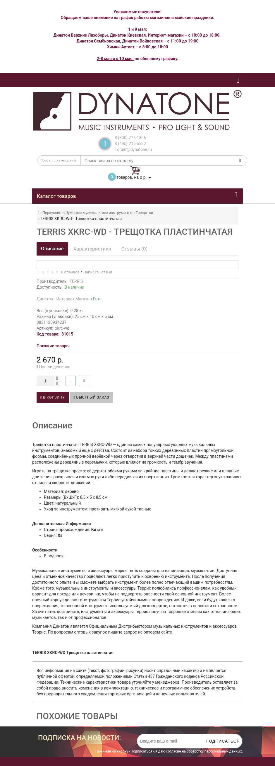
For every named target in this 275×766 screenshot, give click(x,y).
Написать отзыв (97, 272)
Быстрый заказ (91, 397)
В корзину (52, 397)
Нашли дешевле (55, 367)
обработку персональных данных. (215, 751)
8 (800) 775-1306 (130, 137)
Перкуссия (51, 212)
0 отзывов (69, 272)
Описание (52, 248)
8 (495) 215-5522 (130, 143)
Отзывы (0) (134, 249)
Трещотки (144, 212)
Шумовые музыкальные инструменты (98, 212)
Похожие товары (53, 345)
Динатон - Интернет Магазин (69, 299)
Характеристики (92, 249)
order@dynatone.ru (133, 149)
